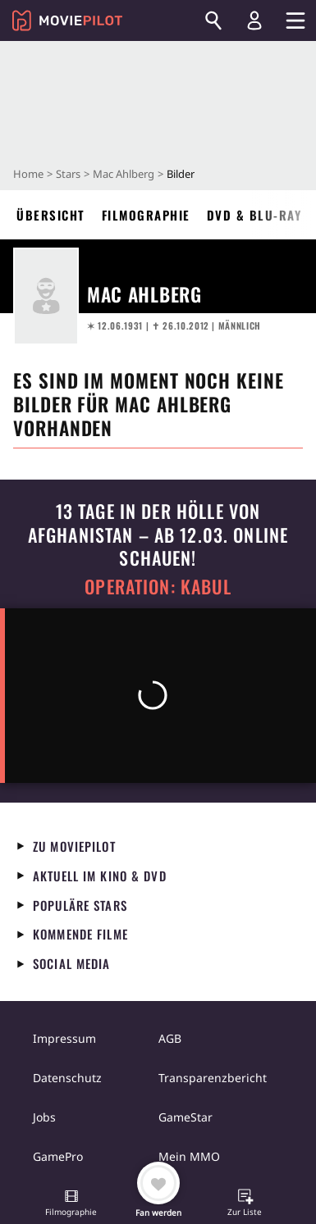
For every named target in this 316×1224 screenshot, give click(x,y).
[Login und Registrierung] (254, 20)
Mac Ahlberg (123, 173)
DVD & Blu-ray (254, 215)
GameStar (185, 1117)
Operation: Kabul (158, 586)
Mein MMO (189, 1156)
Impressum (64, 1038)
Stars (68, 173)
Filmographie (146, 215)
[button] (71, 1204)
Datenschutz (67, 1077)
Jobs (44, 1117)
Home (28, 173)
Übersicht (50, 215)
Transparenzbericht (212, 1077)
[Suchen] (213, 20)
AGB (169, 1038)
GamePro (58, 1156)
